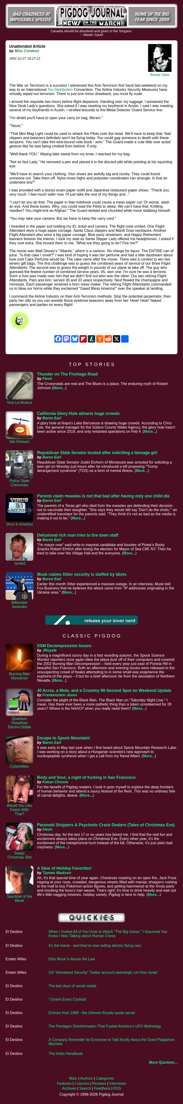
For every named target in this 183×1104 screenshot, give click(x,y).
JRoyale (49, 650)
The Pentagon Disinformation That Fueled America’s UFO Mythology (105, 1026)
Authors (86, 1078)
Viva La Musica (19, 402)
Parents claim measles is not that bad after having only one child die (103, 496)
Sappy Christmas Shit (19, 855)
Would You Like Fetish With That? (19, 810)
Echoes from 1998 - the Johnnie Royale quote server (92, 1013)
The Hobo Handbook (66, 1054)
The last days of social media (72, 986)
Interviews (117, 1083)
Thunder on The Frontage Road (67, 374)
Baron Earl (51, 418)
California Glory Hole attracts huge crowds (78, 413)
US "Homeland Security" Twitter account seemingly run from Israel (103, 972)
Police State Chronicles (19, 483)
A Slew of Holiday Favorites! (64, 868)
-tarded (19, 563)
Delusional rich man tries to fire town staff (77, 535)
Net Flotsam (19, 442)
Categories (105, 1078)
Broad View (159, 75)
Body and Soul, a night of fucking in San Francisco (86, 777)
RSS (117, 1088)
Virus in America (19, 524)
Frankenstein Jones (59, 695)
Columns (82, 1083)
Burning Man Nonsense (19, 676)
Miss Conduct (27, 51)
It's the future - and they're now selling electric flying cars (95, 946)
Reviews (99, 1083)
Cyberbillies (19, 766)
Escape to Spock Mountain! (63, 738)
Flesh (47, 379)
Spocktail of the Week (19, 898)
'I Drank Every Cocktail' (68, 999)
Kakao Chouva (55, 782)
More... (59, 388)
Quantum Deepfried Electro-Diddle (19, 723)
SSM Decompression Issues (64, 645)
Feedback (102, 1088)
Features (64, 1083)
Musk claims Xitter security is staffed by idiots (81, 574)
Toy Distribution (60, 90)
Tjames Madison (56, 873)
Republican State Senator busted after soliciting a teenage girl (97, 452)
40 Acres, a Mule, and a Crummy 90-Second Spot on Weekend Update (104, 690)
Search (85, 1088)
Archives (69, 1088)
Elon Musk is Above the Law (72, 959)
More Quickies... (163, 1062)
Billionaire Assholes (19, 605)
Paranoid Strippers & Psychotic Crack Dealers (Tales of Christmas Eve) (106, 825)
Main (73, 1078)
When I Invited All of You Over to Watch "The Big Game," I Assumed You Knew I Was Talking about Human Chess (108, 934)
